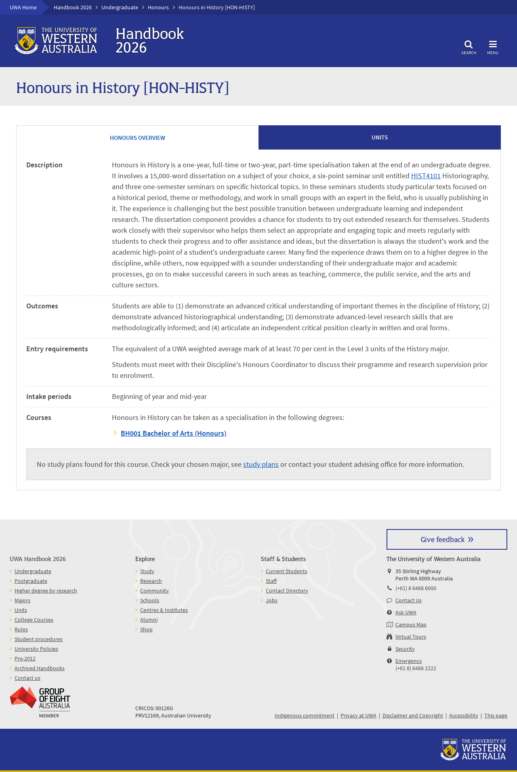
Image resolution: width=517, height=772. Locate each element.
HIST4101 (426, 175)
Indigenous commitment (304, 715)
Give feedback (442, 539)
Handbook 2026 (73, 7)
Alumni (149, 619)
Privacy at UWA (358, 715)
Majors (22, 600)
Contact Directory (287, 590)
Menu (493, 46)
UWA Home (23, 7)
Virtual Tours (410, 636)
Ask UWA (405, 612)
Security (405, 648)
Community (154, 590)
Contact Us (408, 600)
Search (468, 46)
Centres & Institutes (164, 610)
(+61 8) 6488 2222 (415, 668)
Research (151, 580)
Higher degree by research (46, 590)
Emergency (408, 660)
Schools (149, 600)
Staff (271, 580)
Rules (21, 629)
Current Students (286, 571)
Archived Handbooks (40, 668)
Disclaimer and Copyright (412, 715)
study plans (261, 464)
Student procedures (39, 639)
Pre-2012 (25, 658)
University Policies (36, 648)
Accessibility (463, 715)
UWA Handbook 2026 (38, 558)
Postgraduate (31, 580)
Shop (146, 629)
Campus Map (411, 624)
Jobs (271, 600)
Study (147, 571)
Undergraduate (119, 7)
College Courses (34, 619)
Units (21, 610)
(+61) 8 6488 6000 (415, 588)
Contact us (27, 677)
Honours (158, 7)
